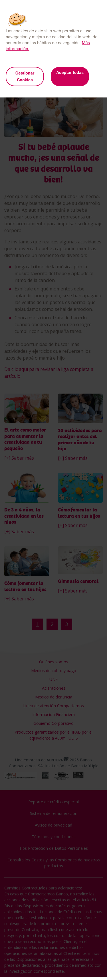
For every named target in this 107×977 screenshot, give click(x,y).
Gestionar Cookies (25, 76)
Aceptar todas (70, 72)
